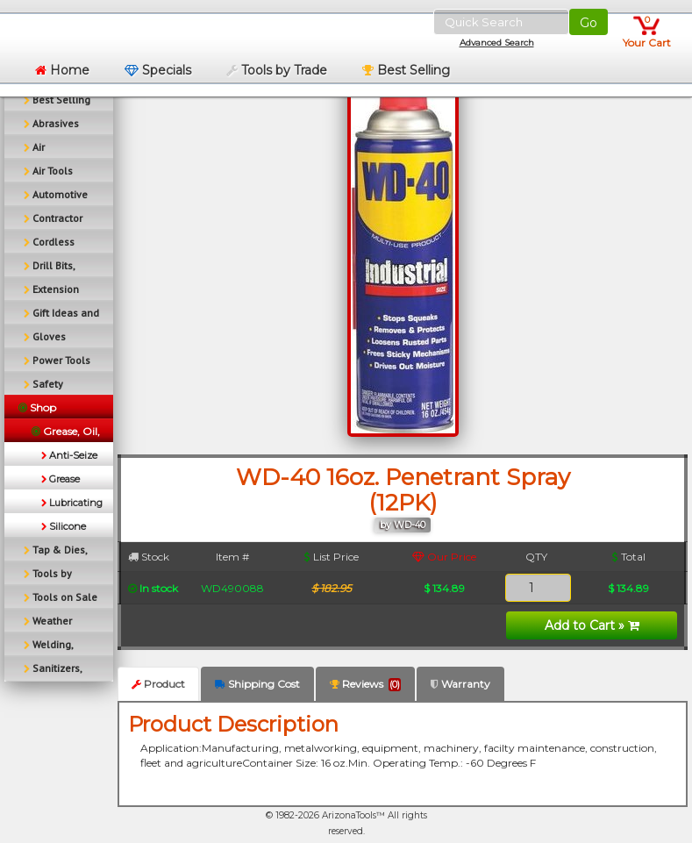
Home (62, 70)
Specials (158, 70)
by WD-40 (402, 525)
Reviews (365, 684)
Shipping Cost (257, 683)
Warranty (460, 683)
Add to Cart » (592, 625)
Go (588, 23)
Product (158, 683)
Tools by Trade (276, 70)
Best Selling (406, 70)
